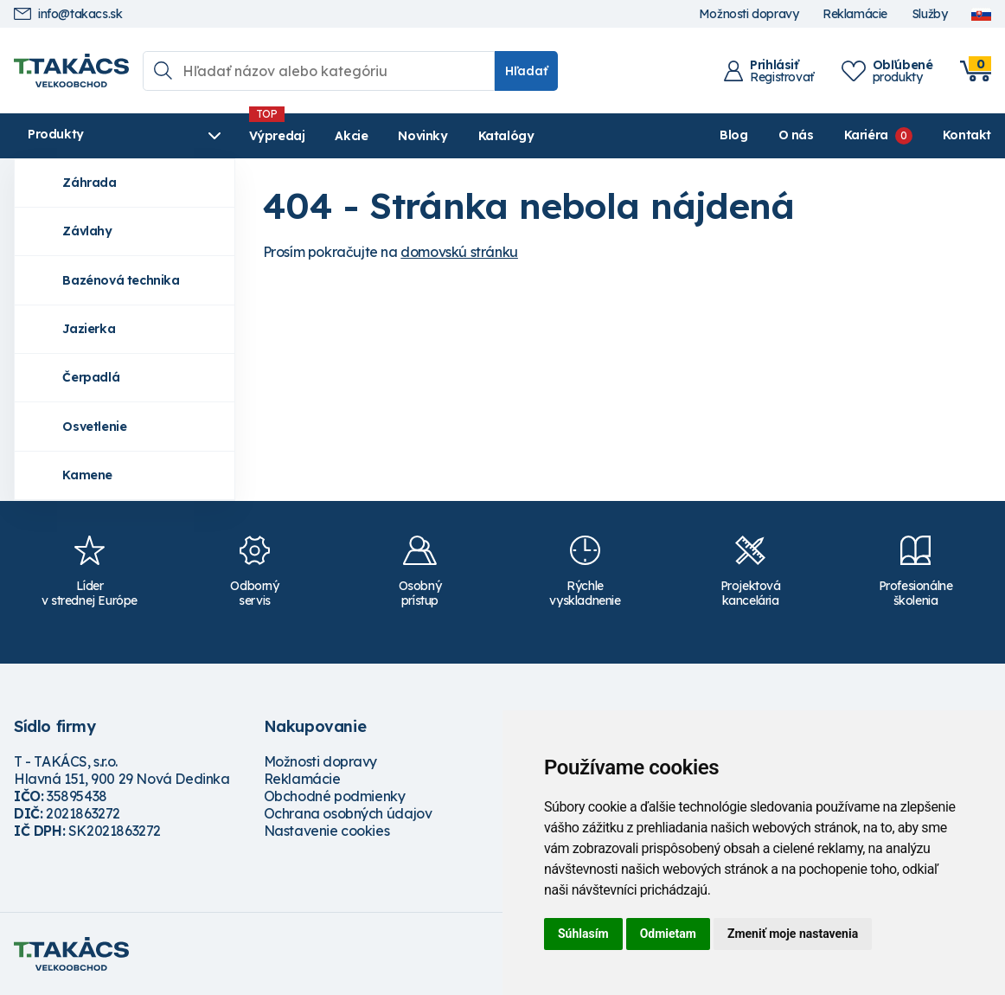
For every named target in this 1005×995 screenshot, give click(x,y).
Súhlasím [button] (583, 933)
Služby (930, 14)
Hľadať (526, 71)
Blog (733, 135)
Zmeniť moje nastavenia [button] (792, 933)
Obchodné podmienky (335, 796)
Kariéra (866, 135)
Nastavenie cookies (327, 830)
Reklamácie (855, 14)
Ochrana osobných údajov (348, 813)
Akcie (351, 136)
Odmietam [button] (668, 933)
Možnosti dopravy (749, 14)
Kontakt (967, 135)
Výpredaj (277, 136)
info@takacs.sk (68, 14)
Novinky (422, 136)
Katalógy (506, 136)
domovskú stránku (459, 251)
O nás (796, 135)
